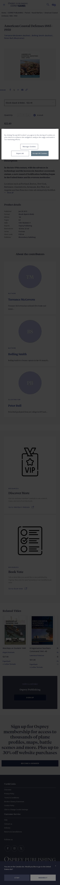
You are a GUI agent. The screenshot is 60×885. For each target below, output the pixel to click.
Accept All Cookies (40, 153)
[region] (29, 144)
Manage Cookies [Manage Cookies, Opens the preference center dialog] (29, 147)
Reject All (20, 153)
